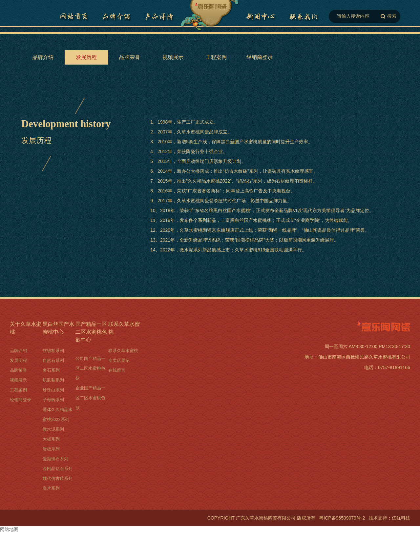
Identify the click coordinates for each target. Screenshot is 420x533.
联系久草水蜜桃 (303, 16)
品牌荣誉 (129, 57)
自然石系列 (53, 360)
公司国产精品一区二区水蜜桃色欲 (90, 368)
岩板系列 (51, 448)
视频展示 (172, 57)
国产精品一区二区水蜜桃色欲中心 (261, 16)
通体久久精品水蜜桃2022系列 (58, 414)
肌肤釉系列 (53, 380)
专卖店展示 (119, 360)
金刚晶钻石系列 (58, 468)
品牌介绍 (116, 16)
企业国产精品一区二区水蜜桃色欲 (90, 397)
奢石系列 (51, 370)
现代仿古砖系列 (58, 478)
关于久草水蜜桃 (25, 328)
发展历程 (86, 57)
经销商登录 (259, 57)
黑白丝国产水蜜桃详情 (159, 16)
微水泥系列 (53, 429)
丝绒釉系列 (53, 350)
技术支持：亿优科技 (389, 518)
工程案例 (216, 57)
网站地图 (9, 529)
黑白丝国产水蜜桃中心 (58, 328)
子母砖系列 (53, 399)
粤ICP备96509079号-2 (342, 518)
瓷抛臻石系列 (55, 458)
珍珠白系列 (53, 389)
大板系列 (51, 439)
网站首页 (73, 16)
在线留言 (116, 370)
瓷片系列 (51, 488)
